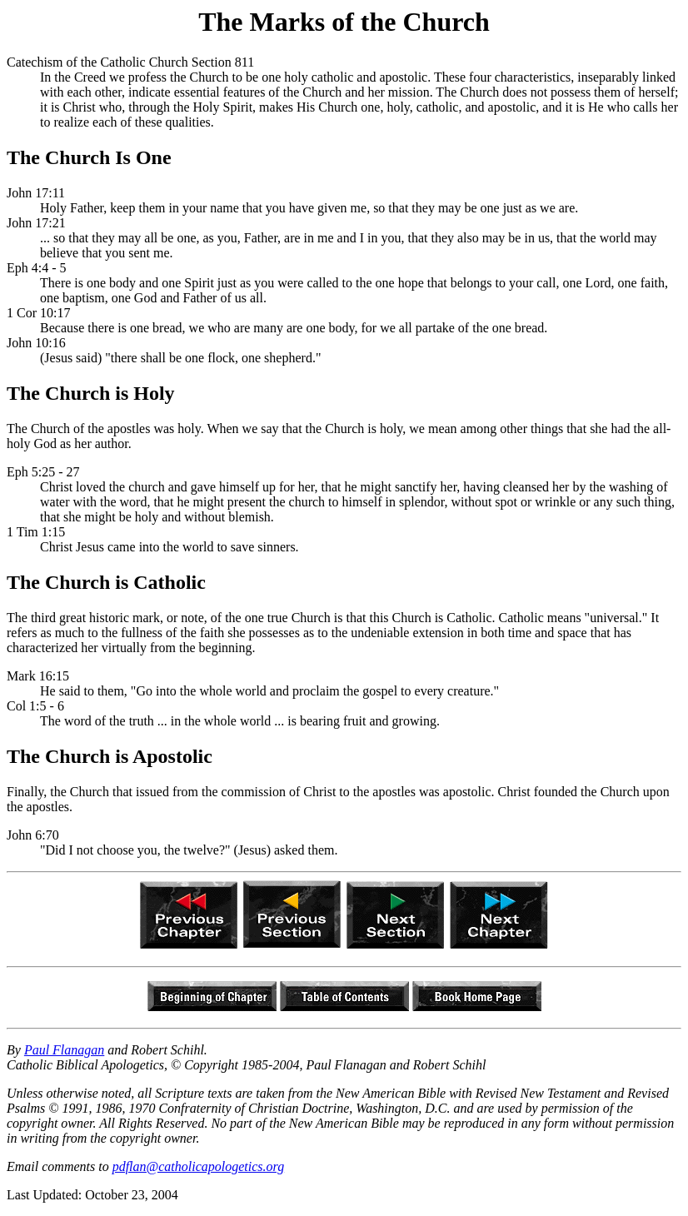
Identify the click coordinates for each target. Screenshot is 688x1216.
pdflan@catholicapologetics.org (198, 1166)
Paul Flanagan (64, 1050)
